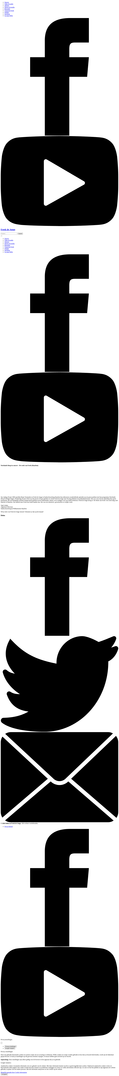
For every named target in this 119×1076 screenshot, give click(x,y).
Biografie (7, 9)
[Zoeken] (20, 234)
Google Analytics (9, 1048)
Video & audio (8, 4)
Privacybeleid (8, 826)
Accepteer (4, 1074)
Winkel (6, 12)
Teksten (6, 5)
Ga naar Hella (8, 15)
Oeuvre (6, 2)
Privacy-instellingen (10, 1046)
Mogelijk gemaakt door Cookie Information (14, 1072)
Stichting (7, 14)
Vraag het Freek (9, 10)
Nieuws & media (9, 7)
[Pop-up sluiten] (1, 1043)
